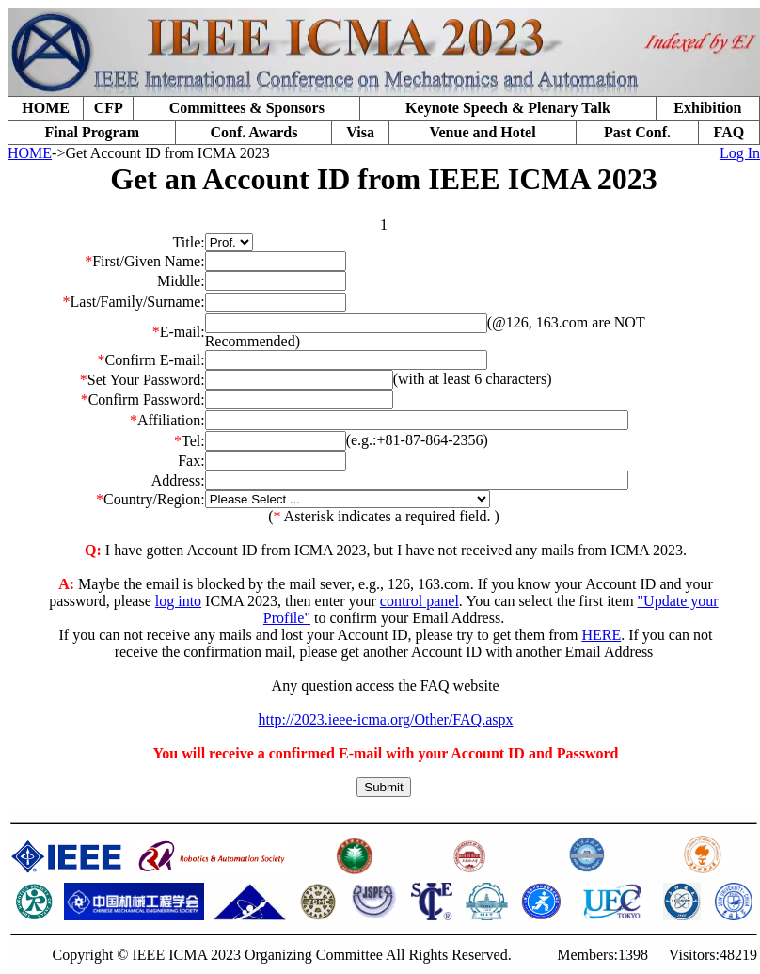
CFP (108, 108)
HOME (46, 108)
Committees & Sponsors (247, 108)
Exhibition (707, 108)
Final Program (91, 132)
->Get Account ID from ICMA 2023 (161, 153)
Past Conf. (637, 132)
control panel (419, 601)
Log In (740, 153)
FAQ (729, 132)
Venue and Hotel (482, 132)
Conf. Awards (253, 132)
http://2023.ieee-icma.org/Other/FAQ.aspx (386, 719)
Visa (360, 132)
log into (178, 601)
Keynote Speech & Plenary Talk (507, 108)
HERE (601, 635)
